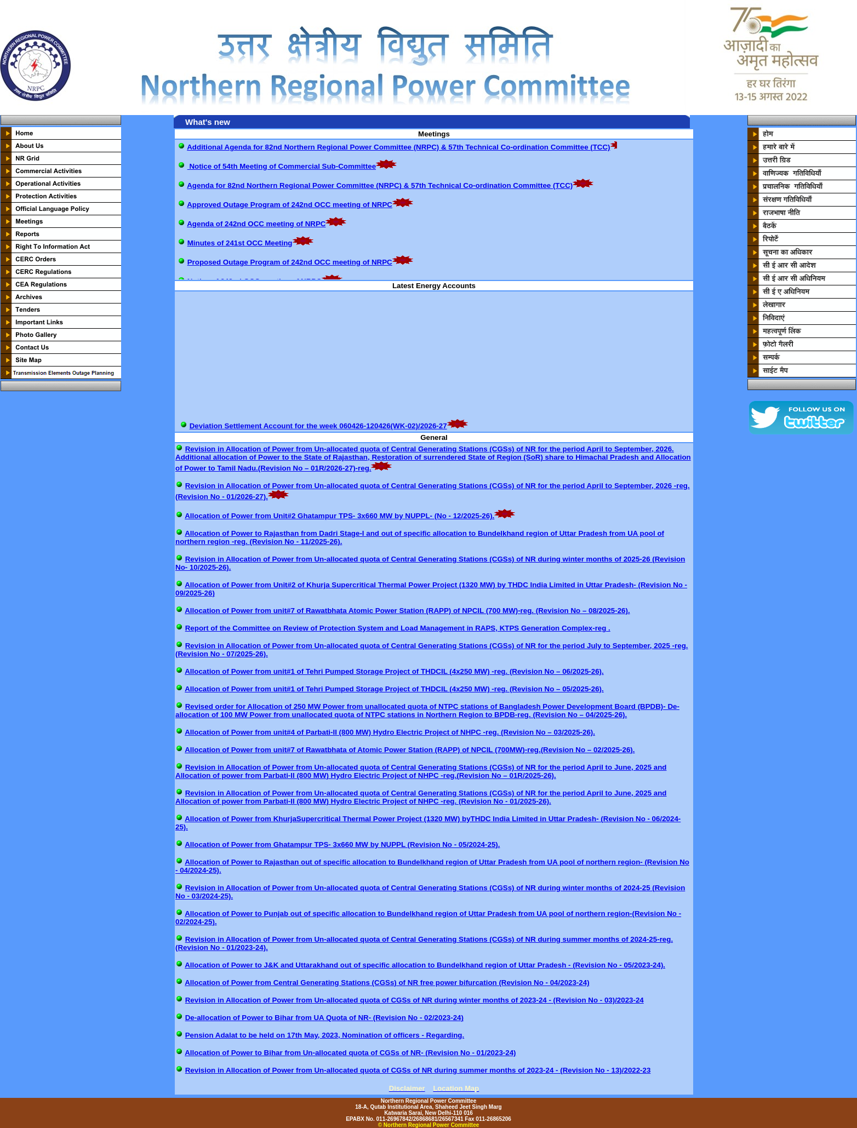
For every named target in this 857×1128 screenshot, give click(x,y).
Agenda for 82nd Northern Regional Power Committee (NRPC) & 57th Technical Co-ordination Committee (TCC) (380, 185)
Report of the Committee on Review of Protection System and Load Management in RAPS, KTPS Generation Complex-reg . (397, 628)
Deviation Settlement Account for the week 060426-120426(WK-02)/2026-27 (318, 429)
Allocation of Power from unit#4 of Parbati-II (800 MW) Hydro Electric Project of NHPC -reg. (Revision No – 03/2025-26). (390, 732)
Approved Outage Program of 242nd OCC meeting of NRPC (289, 205)
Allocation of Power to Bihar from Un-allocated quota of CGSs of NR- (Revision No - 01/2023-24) (350, 1053)
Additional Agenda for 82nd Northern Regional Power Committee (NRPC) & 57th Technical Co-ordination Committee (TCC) (398, 147)
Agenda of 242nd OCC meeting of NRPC (256, 224)
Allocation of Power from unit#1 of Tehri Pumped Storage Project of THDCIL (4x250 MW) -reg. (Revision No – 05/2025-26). (394, 689)
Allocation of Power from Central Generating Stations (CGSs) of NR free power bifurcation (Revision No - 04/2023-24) (387, 982)
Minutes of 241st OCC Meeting (240, 243)
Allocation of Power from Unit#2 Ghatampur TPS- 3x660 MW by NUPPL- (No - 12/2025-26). (339, 516)
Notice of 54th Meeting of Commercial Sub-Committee (281, 166)
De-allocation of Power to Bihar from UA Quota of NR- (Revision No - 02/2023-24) (324, 1018)
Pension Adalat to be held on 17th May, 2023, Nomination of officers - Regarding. (325, 1035)
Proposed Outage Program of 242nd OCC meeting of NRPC (289, 262)
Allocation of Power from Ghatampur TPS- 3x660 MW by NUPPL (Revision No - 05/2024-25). (342, 844)
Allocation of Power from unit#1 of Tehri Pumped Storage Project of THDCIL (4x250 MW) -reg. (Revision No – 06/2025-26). (394, 671)
